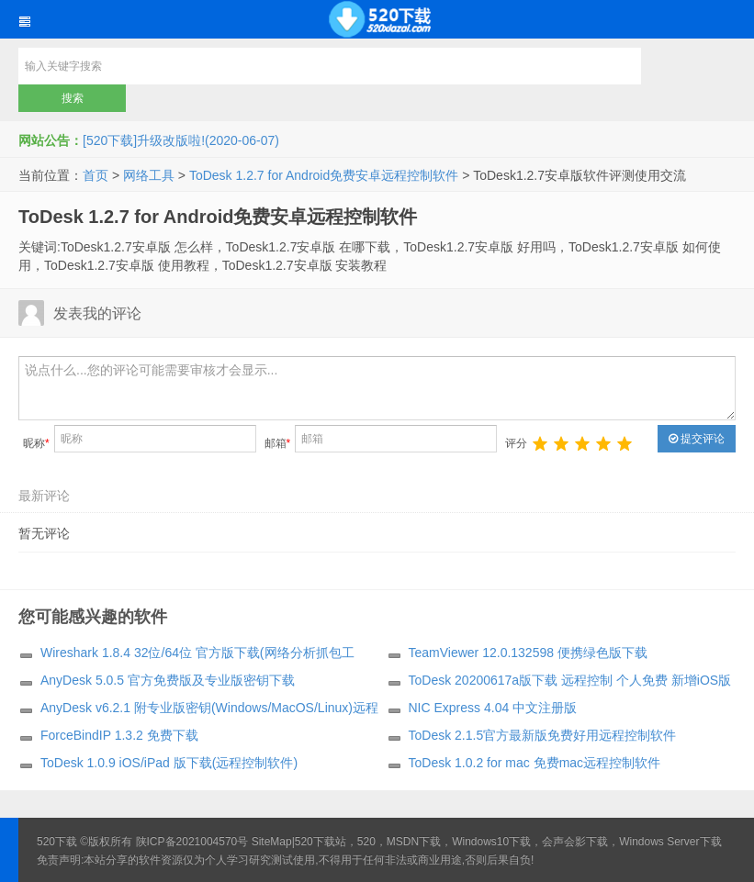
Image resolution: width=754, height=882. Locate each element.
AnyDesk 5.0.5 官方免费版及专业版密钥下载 (167, 680)
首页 (95, 175)
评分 (516, 443)
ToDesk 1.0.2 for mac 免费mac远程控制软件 (535, 762)
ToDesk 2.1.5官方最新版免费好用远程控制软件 (543, 735)
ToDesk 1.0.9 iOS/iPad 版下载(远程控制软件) (169, 762)
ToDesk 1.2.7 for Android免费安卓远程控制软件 (323, 175)
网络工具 (148, 175)
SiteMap (272, 841)
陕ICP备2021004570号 (192, 841)
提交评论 (697, 438)
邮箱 (277, 443)
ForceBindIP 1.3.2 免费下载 (119, 735)
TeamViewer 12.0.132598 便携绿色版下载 (528, 652)
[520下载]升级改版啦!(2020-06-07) (181, 140)
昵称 (36, 443)
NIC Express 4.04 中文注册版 (493, 707)
